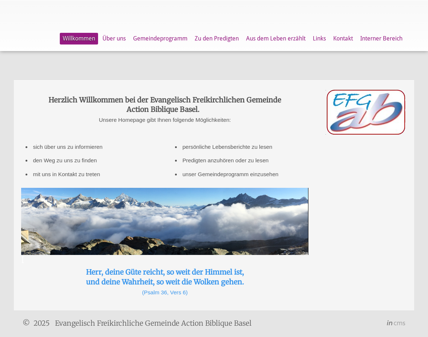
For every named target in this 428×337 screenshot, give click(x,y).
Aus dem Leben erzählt (276, 38)
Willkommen (79, 38)
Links (319, 38)
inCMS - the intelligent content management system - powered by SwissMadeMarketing (396, 324)
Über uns (114, 38)
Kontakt (343, 38)
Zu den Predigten (217, 38)
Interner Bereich (381, 38)
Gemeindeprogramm (160, 38)
